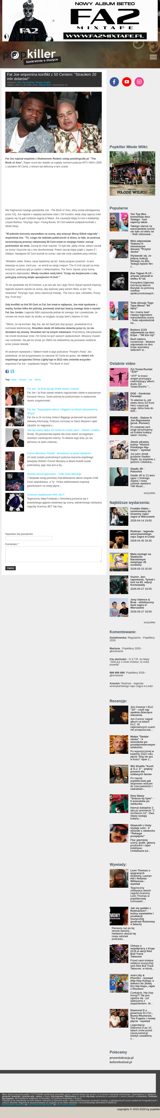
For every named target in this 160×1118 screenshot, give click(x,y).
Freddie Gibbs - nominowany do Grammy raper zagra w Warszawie (142, 512)
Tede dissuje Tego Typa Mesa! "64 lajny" (141, 305)
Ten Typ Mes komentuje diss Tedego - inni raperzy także (140, 218)
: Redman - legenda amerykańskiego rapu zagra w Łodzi (131, 685)
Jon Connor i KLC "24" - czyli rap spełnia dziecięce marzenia (141, 711)
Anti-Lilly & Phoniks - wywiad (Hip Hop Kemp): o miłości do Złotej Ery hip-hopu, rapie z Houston (142, 982)
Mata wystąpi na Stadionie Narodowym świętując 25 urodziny (140, 559)
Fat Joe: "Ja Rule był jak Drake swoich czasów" (53, 388)
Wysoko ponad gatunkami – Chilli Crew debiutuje (54, 474)
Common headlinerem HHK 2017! (45, 494)
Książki (47, 82)
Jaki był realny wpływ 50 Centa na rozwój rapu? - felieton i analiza (63, 430)
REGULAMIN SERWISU (13, 1105)
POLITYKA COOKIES (66, 1105)
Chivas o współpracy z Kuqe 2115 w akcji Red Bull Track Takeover (142, 951)
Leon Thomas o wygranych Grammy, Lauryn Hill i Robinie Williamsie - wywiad (141, 877)
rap (30, 379)
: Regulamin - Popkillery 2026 (132, 639)
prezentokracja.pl (121, 1058)
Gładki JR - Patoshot (137, 470)
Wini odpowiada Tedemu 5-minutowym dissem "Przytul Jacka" (140, 246)
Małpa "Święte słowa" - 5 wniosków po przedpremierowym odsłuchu (142, 742)
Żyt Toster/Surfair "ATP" (141, 370)
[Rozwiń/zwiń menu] (153, 57)
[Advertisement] (53, 522)
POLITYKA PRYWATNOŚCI (40, 1105)
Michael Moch (45, 85)
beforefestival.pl (121, 1062)
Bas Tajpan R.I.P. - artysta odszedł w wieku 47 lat (141, 276)
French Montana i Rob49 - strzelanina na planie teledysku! (59, 453)
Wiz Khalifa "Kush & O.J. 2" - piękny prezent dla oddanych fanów (142, 770)
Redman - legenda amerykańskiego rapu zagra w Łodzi (142, 534)
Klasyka (38, 82)
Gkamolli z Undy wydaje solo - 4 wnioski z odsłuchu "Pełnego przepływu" (142, 831)
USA (19, 82)
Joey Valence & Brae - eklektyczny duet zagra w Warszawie (142, 603)
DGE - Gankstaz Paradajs (140, 395)
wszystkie (149, 493)
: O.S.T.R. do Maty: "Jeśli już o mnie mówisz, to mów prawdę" (130, 662)
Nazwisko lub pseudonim (19, 534)
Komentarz (12, 544)
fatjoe (13, 379)
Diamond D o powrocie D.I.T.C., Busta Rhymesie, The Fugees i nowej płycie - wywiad (142, 1016)
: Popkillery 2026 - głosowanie (126, 650)
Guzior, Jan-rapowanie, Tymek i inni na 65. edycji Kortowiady (142, 580)
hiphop (38, 379)
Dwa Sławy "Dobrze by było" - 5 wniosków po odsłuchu (142, 799)
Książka (22, 379)
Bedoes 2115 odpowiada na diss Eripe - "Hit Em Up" (142, 332)
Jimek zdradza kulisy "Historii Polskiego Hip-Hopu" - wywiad (140, 446)
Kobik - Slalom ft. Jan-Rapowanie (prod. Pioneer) (141, 420)
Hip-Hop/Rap (28, 82)
